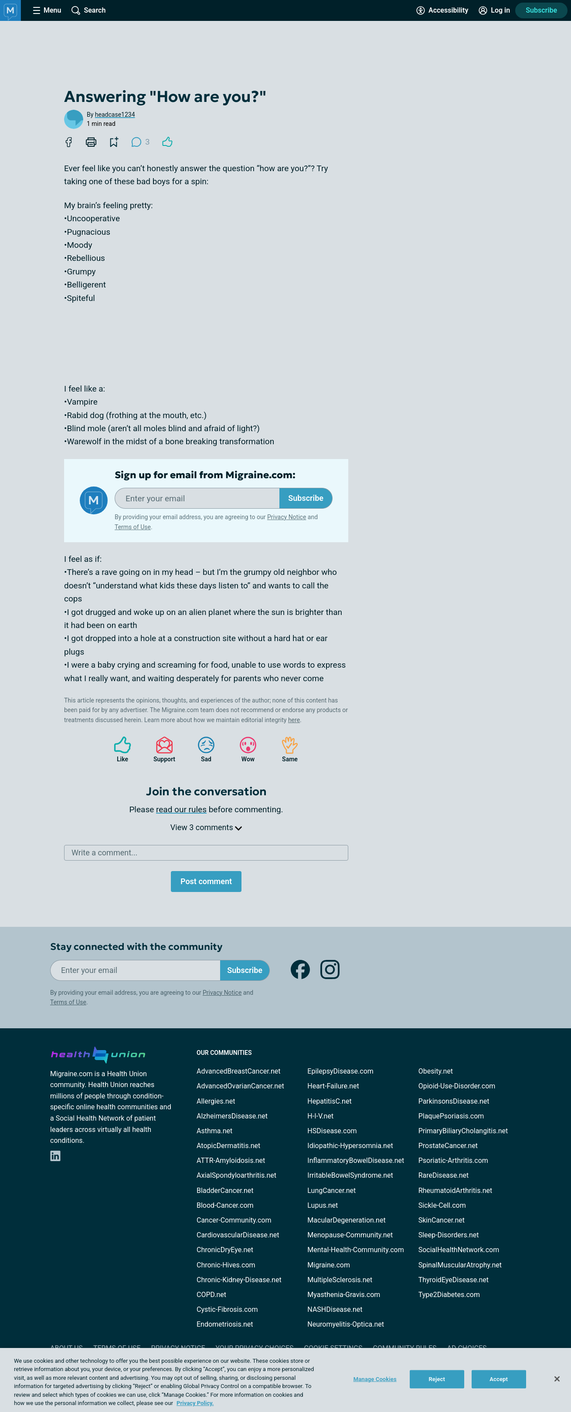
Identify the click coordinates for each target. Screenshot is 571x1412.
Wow (244, 749)
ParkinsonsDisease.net (453, 1101)
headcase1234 (115, 114)
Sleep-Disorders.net (448, 1235)
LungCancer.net (331, 1190)
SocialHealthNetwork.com (459, 1250)
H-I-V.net (320, 1116)
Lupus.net (322, 1205)
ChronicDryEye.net (225, 1250)
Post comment (206, 881)
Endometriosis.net (225, 1324)
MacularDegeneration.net (346, 1220)
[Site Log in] (494, 10)
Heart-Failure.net (333, 1086)
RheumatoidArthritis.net (455, 1190)
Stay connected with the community (136, 947)
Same (285, 749)
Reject (436, 1379)
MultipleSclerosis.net (339, 1280)
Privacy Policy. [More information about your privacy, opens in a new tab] (195, 1403)
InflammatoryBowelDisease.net (355, 1160)
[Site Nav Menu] (47, 10)
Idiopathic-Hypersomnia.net (350, 1146)
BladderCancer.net (225, 1190)
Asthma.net (214, 1131)
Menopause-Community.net (350, 1235)
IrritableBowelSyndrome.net (350, 1175)
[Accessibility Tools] (442, 10)
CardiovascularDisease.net (238, 1235)
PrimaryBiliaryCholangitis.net (463, 1131)
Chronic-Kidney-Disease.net (239, 1280)
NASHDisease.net (334, 1309)
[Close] (557, 1378)
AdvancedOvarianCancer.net (240, 1086)
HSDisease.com (332, 1131)
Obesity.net (435, 1071)
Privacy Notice (286, 516)
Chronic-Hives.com (226, 1265)
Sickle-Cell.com (442, 1205)
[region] (285, 1380)
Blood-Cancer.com (225, 1205)
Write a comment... (104, 852)
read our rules (181, 809)
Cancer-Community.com (234, 1220)
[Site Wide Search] (88, 10)
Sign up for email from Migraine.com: (205, 475)
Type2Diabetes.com (449, 1294)
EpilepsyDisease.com (340, 1071)
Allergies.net (216, 1101)
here (294, 719)
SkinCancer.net (441, 1220)
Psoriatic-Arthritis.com (453, 1160)
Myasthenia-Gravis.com (343, 1294)
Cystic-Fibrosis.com (227, 1309)
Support (161, 749)
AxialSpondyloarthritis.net (236, 1175)
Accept (498, 1379)
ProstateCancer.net (448, 1146)
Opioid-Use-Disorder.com (457, 1086)
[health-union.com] (98, 1053)
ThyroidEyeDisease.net (453, 1280)
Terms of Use (133, 527)
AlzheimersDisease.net (232, 1116)
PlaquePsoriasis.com (451, 1116)
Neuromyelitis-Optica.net (345, 1324)
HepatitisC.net (329, 1101)
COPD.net (211, 1294)
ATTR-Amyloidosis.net (231, 1160)
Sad (202, 749)
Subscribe (541, 10)
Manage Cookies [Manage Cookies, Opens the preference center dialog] (375, 1379)
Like (118, 749)
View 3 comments (206, 827)
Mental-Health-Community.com (355, 1250)
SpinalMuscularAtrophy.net (460, 1265)
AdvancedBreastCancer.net (238, 1071)
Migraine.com (328, 1265)
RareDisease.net (443, 1175)
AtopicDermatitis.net (228, 1146)
